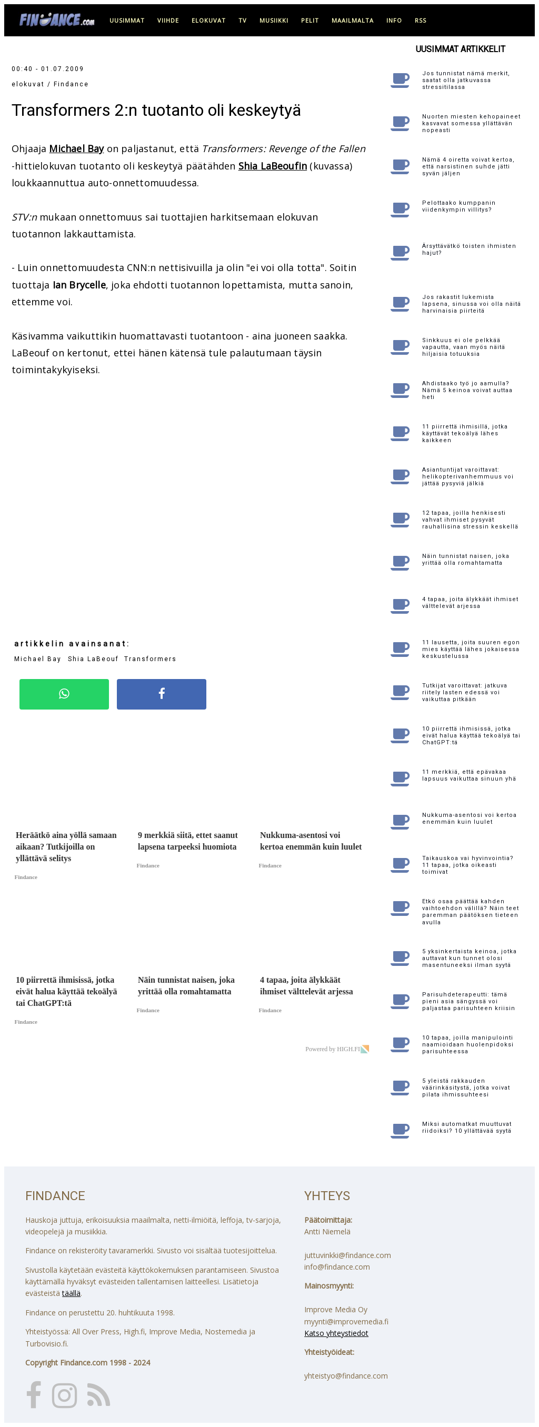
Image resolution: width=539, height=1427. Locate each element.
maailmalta (353, 20)
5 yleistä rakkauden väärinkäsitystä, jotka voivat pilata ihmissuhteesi (466, 1087)
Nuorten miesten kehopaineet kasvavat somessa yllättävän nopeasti (471, 123)
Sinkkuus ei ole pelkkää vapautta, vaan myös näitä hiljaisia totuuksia (463, 347)
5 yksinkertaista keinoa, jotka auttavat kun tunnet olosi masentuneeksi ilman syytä (469, 958)
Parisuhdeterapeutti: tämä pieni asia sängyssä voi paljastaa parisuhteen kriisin (468, 1001)
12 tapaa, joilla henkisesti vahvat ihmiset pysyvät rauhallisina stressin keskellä (470, 520)
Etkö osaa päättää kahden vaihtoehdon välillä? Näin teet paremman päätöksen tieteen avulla (470, 912)
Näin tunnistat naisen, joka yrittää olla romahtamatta (466, 559)
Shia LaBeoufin (272, 165)
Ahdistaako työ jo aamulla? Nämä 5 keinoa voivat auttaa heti (467, 390)
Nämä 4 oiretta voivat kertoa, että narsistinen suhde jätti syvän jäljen (468, 166)
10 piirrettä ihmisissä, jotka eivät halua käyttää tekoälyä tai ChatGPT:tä (471, 735)
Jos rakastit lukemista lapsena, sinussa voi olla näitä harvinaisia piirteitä (471, 304)
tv (242, 20)
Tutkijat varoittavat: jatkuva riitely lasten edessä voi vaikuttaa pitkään (464, 692)
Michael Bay (76, 148)
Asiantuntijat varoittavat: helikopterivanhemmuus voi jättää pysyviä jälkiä (468, 476)
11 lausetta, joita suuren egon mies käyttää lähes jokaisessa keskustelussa (471, 649)
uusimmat (127, 20)
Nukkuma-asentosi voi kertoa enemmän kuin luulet (469, 818)
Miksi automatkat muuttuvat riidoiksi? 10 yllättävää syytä (467, 1127)
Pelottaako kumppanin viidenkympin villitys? (459, 206)
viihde (168, 20)
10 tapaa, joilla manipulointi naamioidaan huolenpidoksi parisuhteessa (468, 1044)
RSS (420, 20)
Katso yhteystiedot (336, 1333)
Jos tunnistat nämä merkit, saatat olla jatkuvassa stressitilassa (466, 80)
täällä (71, 1293)
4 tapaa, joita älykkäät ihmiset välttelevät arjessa (470, 603)
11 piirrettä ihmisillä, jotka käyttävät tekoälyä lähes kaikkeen (465, 433)
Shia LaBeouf (95, 659)
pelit (310, 20)
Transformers (150, 659)
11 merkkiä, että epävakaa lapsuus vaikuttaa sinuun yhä (469, 775)
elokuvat (209, 20)
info (394, 20)
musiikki (273, 20)
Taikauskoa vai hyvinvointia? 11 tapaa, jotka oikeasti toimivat (468, 865)
